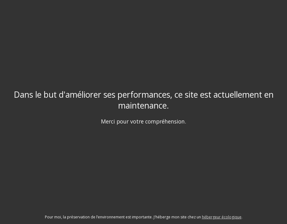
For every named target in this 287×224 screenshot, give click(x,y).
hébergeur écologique (222, 217)
